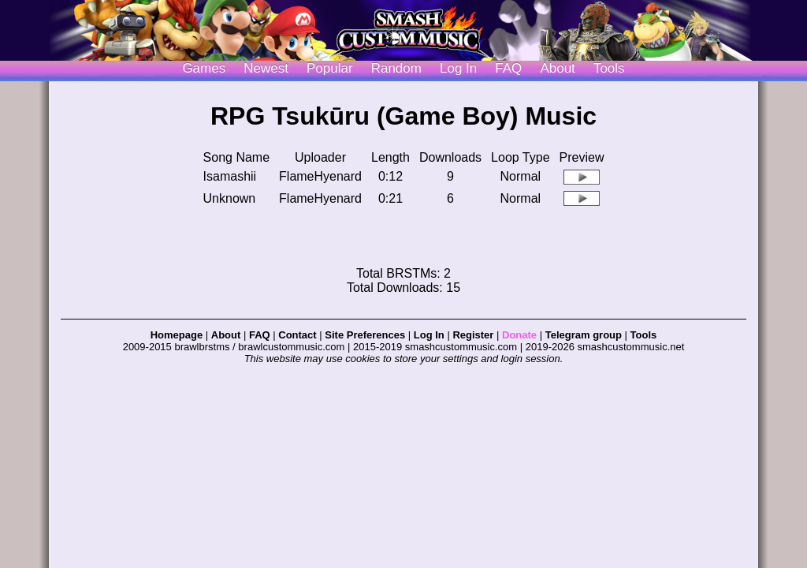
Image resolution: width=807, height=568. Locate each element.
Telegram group (583, 335)
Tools (609, 68)
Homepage (177, 335)
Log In (429, 335)
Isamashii (230, 176)
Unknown (229, 198)
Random (396, 68)
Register (472, 335)
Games (203, 68)
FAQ (508, 68)
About (557, 68)
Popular (330, 68)
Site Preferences (365, 335)
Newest (266, 68)
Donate (519, 335)
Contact (297, 335)
